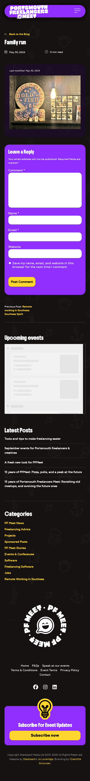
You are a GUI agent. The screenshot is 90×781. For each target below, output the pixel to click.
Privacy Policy (69, 670)
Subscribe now (45, 735)
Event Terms (48, 670)
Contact (45, 674)
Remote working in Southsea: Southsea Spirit (18, 310)
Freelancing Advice (17, 529)
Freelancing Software (18, 566)
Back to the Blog (16, 34)
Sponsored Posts (15, 542)
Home (25, 665)
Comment (16, 170)
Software (10, 560)
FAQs (35, 665)
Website (14, 247)
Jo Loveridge (45, 759)
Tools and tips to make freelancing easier (32, 439)
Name (13, 213)
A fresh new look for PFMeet (23, 462)
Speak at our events (55, 665)
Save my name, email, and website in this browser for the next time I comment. (43, 265)
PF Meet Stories (15, 548)
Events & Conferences (19, 554)
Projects (10, 535)
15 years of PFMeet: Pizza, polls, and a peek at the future (43, 472)
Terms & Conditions (24, 670)
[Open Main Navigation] (77, 11)
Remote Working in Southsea (24, 579)
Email (13, 230)
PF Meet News (14, 523)
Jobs (7, 573)
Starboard (29, 759)
